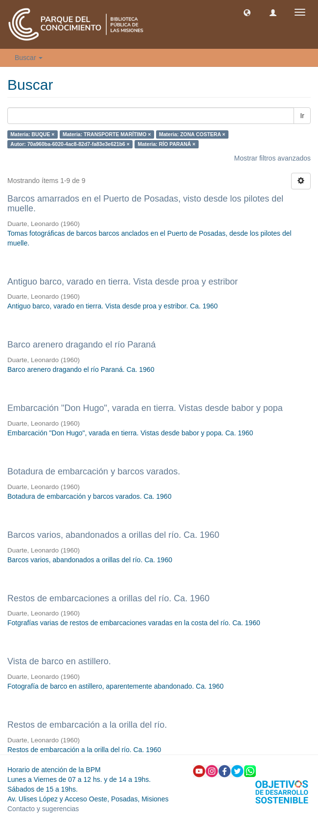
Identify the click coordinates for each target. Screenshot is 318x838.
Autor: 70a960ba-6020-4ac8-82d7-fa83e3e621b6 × (70, 144)
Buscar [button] (29, 57)
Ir (302, 116)
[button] (247, 12)
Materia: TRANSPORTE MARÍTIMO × (107, 134)
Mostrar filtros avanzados (272, 158)
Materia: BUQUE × (32, 134)
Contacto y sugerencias (43, 809)
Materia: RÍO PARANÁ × (166, 144)
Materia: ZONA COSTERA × (192, 134)
